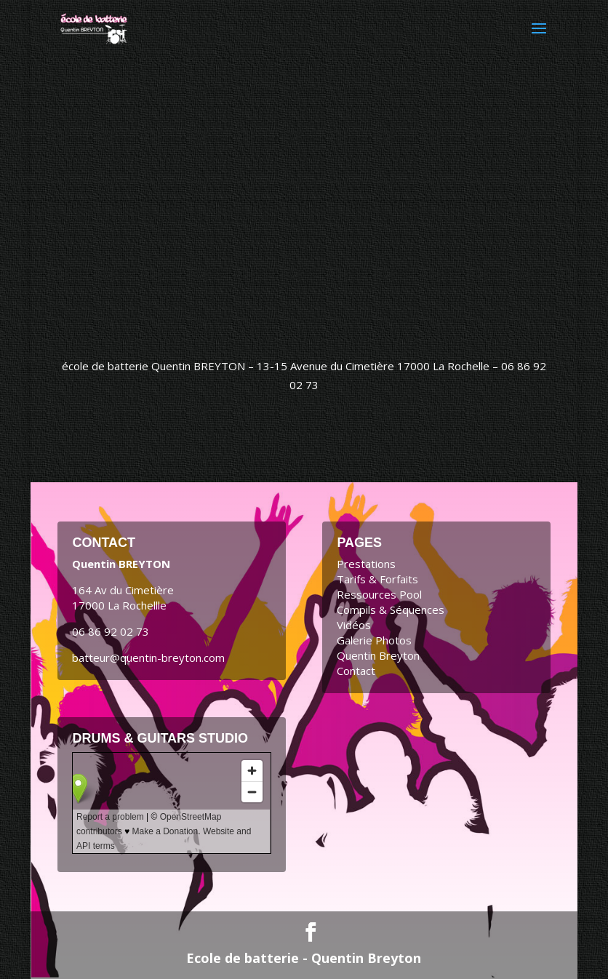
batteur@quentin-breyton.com (148, 657)
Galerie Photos (374, 640)
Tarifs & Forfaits (377, 579)
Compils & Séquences (390, 609)
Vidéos (354, 625)
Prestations (366, 563)
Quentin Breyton (378, 655)
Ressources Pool (379, 594)
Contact (356, 670)
